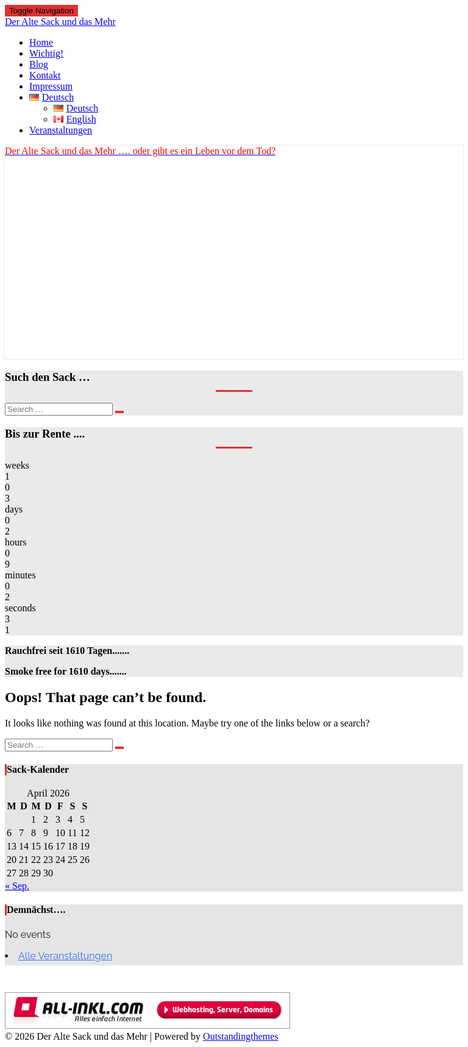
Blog (38, 64)
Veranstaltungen (60, 130)
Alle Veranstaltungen (65, 956)
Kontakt (45, 75)
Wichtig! (46, 53)
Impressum (51, 86)
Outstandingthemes (240, 1036)
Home (41, 42)
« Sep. (17, 886)
